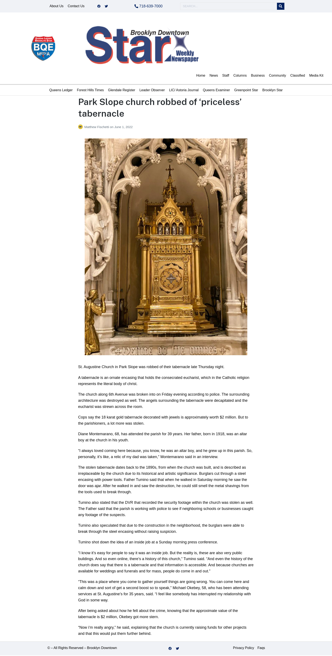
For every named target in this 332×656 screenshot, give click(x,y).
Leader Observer (152, 91)
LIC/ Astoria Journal (184, 91)
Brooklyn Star (272, 91)
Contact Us (76, 6)
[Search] (280, 6)
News (214, 76)
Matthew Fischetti (97, 127)
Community (277, 76)
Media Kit (316, 76)
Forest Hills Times (90, 91)
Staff (225, 76)
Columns (240, 76)
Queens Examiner (216, 91)
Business (258, 76)
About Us (57, 6)
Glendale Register (121, 91)
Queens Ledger (61, 91)
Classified (297, 76)
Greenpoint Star (246, 91)
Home (200, 76)
